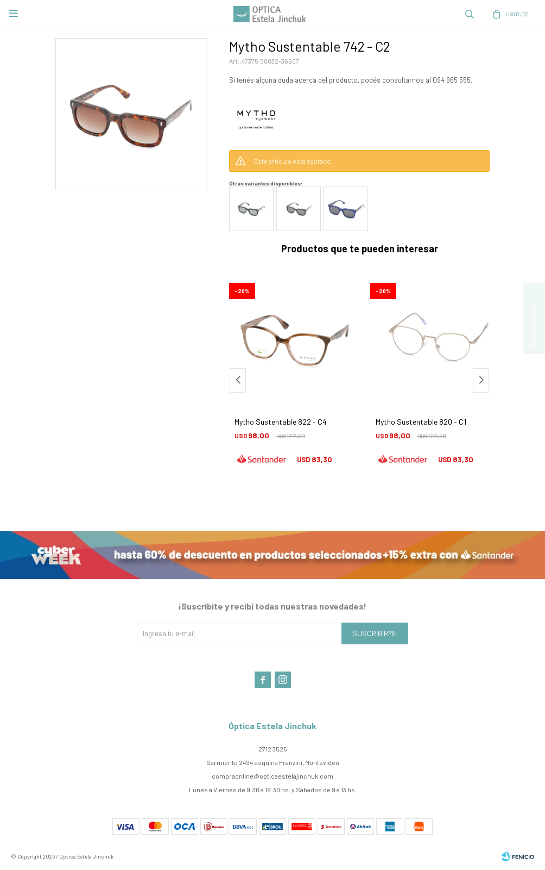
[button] (481, 380)
